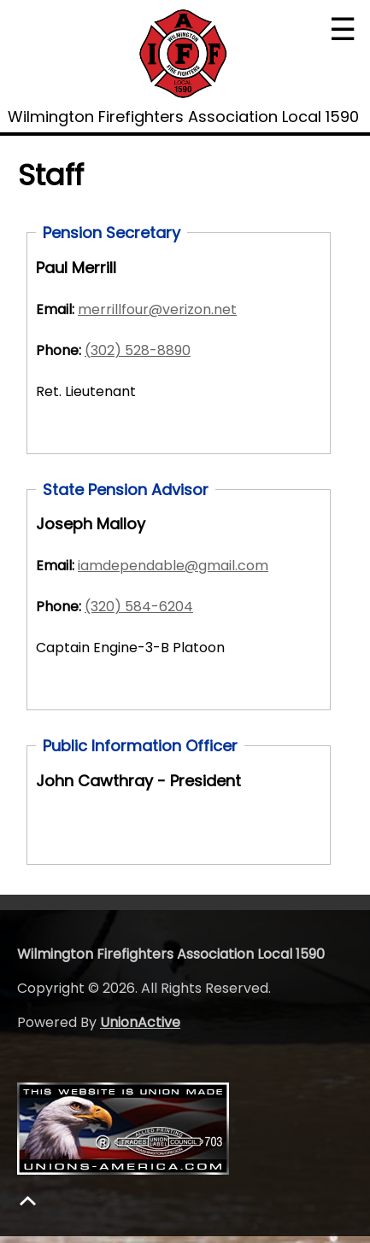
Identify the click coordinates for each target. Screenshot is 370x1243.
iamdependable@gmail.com (173, 565)
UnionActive (140, 1022)
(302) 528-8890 (138, 350)
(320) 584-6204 (139, 606)
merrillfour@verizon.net (157, 309)
